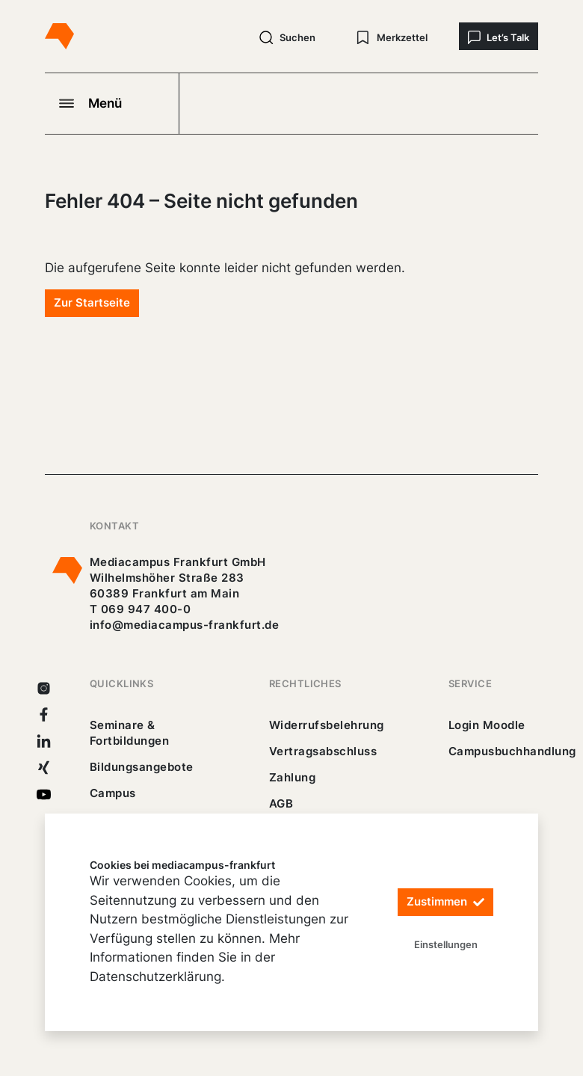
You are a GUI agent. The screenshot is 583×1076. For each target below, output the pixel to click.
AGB (281, 803)
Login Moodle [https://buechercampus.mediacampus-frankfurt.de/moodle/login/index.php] (486, 725)
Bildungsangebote (142, 767)
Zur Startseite (92, 302)
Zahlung (292, 777)
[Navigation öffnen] (112, 103)
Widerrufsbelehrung (326, 725)
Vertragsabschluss (323, 751)
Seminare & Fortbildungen (129, 733)
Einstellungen (446, 944)
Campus (113, 793)
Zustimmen (445, 902)
